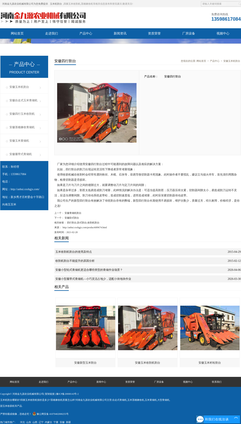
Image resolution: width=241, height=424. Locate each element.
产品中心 (85, 33)
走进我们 (51, 33)
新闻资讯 (120, 33)
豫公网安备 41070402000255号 (50, 414)
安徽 (62, 422)
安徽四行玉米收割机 (22, 113)
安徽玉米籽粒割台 (209, 362)
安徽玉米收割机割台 (147, 362)
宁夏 (56, 422)
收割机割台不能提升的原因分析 (75, 260)
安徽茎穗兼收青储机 (22, 127)
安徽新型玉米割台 (85, 362)
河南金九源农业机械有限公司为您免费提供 (25, 3)
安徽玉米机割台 (19, 86)
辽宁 (41, 422)
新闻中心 (101, 381)
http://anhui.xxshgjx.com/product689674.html (85, 227)
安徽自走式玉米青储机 (23, 100)
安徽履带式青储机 (20, 154)
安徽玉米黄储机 (19, 140)
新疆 (68, 422)
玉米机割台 (56, 3)
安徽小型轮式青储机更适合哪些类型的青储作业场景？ (89, 269)
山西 (34, 422)
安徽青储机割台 (72, 213)
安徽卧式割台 (71, 217)
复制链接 (50, 394)
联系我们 (51, 44)
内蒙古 (48, 422)
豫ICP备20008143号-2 (67, 394)
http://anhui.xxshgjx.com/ (25, 189)
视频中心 (223, 33)
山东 (28, 422)
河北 (22, 422)
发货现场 (17, 44)
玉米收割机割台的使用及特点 (73, 251)
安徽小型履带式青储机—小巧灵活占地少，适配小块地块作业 (93, 278)
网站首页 (17, 33)
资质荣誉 (154, 33)
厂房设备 (188, 33)
